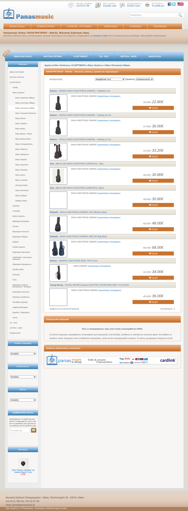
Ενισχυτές (16, 275)
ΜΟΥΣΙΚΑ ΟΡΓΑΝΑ (53, 56)
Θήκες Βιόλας (20, 129)
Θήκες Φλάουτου (21, 149)
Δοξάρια (15, 242)
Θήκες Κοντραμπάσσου (23, 144)
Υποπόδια (16, 211)
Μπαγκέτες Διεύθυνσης (20, 297)
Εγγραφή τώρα (109, 6)
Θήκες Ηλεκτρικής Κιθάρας (25, 108)
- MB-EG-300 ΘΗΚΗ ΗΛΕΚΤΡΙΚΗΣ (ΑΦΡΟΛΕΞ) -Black (77, 188)
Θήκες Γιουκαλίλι (21, 180)
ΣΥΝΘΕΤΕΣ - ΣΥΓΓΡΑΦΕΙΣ (79, 26)
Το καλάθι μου (158, 6)
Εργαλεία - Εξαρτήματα (20, 312)
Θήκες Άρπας (20, 175)
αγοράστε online (100, 36)
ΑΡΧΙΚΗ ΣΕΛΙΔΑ (17, 26)
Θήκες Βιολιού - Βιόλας (23, 134)
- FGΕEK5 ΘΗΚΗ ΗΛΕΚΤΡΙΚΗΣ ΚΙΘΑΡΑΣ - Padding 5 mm (80, 91)
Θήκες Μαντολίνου (22, 190)
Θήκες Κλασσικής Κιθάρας (25, 98)
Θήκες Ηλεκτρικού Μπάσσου (25, 113)
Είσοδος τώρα (133, 6)
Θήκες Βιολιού (20, 118)
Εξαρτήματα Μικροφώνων (21, 264)
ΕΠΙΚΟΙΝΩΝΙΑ (160, 26)
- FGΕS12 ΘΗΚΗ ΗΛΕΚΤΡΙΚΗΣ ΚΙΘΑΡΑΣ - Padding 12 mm (80, 139)
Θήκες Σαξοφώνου (22, 154)
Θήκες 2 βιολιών (21, 123)
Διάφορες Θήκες (21, 201)
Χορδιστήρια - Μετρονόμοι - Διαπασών (22, 258)
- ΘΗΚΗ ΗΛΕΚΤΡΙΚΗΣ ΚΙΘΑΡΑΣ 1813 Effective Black (78, 212)
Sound (14, 318)
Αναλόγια (15, 206)
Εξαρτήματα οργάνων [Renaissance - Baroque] (21, 286)
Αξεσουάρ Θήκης (21, 185)
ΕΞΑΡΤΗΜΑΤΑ (80, 56)
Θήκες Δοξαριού (21, 195)
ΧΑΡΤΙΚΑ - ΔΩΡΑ (128, 56)
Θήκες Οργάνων (18, 93)
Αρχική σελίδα (51, 65)
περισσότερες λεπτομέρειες (109, 96)
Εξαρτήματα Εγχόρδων (20, 221)
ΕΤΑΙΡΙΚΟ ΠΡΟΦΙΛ (46, 26)
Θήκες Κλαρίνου (21, 159)
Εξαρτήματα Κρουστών (20, 292)
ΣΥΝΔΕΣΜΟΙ (135, 26)
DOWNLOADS (110, 26)
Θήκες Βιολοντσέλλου (23, 139)
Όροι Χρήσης (11, 508)
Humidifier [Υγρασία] (19, 302)
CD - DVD (103, 56)
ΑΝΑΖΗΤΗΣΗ (155, 56)
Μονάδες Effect (18, 269)
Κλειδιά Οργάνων (18, 247)
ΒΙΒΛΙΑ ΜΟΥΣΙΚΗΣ (23, 56)
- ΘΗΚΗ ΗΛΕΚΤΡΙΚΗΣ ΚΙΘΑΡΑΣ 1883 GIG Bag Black (78, 236)
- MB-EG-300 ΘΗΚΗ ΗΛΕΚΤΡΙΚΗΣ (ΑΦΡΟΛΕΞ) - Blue (77, 163)
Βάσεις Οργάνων (18, 216)
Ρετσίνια (15, 226)
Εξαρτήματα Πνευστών (20, 232)
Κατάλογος (65, 65)
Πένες (14, 280)
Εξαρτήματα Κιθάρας (20, 237)
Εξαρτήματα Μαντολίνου (21, 252)
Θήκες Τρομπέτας (21, 165)
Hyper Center (61, 508)
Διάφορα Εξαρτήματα (20, 307)
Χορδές (15, 87)
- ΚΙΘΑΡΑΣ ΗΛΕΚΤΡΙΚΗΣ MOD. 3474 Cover (73, 261)
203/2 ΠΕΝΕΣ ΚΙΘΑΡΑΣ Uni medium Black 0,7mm (23, 471)
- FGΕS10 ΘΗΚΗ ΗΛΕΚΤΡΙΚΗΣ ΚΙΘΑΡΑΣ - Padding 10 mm (80, 115)
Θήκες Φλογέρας (21, 170)
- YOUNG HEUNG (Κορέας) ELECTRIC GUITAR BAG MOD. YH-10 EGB (89, 285)
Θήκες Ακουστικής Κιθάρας (25, 103)
